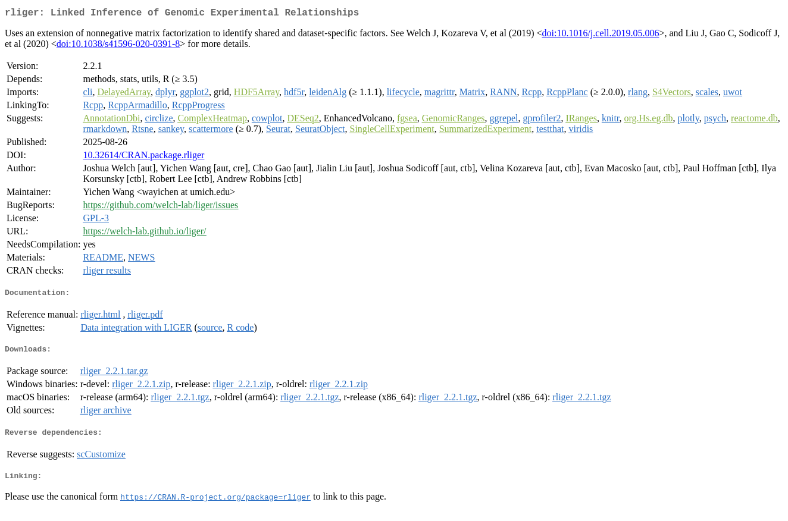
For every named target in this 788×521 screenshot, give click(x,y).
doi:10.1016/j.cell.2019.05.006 (600, 35)
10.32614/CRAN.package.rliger (143, 157)
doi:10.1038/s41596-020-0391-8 (118, 46)
